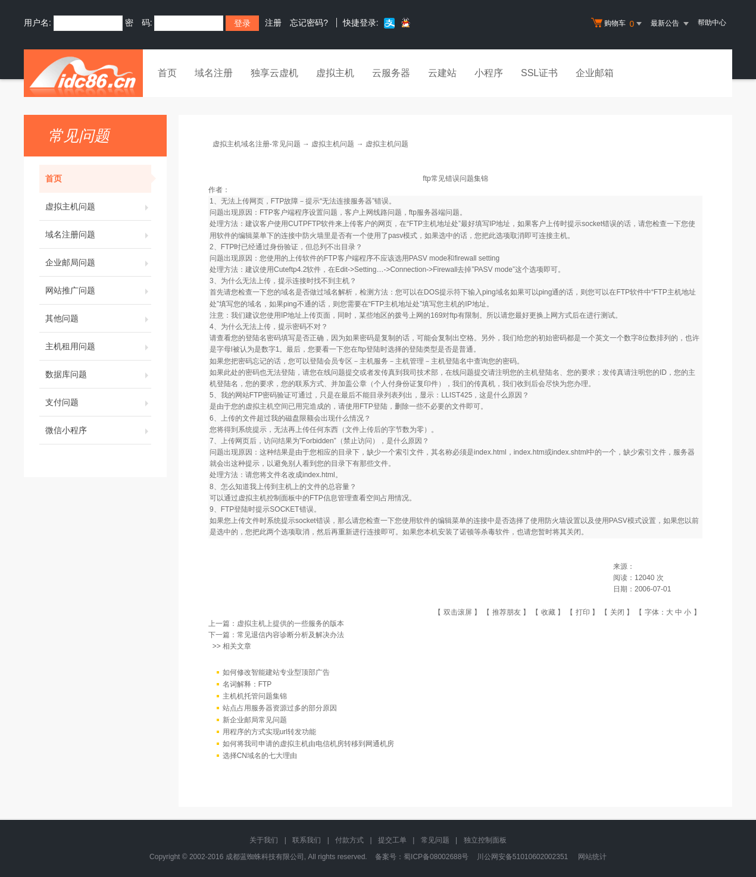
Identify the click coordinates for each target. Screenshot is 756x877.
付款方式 (349, 840)
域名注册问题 (98, 234)
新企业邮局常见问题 (255, 720)
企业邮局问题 (98, 262)
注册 (273, 22)
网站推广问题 (98, 290)
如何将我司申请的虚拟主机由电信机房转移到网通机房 (308, 744)
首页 (167, 73)
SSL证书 (539, 73)
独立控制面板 (485, 840)
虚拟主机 (335, 73)
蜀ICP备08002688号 (436, 857)
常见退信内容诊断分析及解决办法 (290, 635)
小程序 (488, 73)
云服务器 (391, 73)
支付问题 (98, 402)
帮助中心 (712, 22)
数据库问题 (98, 374)
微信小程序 (98, 430)
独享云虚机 (274, 73)
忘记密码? (309, 22)
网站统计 (592, 857)
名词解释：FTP (247, 684)
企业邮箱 (595, 73)
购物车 (618, 24)
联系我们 (306, 840)
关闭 (617, 612)
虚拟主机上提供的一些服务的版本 (290, 623)
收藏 (548, 612)
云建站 (442, 73)
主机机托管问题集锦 (255, 696)
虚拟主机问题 (98, 206)
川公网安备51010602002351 (522, 857)
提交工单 (392, 840)
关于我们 (263, 840)
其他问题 (98, 318)
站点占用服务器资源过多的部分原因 (280, 708)
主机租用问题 (98, 346)
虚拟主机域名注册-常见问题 (257, 144)
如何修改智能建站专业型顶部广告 (276, 672)
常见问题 (435, 840)
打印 (583, 612)
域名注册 (214, 73)
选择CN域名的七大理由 (260, 755)
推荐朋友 (506, 612)
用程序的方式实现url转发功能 (269, 732)
